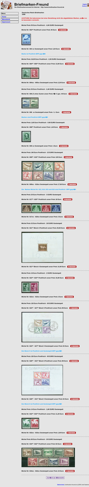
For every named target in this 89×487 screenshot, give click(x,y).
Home (4, 17)
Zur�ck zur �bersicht (55, 478)
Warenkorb (6, 19)
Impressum (6, 22)
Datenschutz (60, 484)
